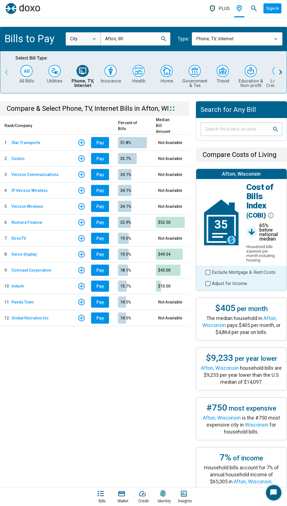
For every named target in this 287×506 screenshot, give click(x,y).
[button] (163, 39)
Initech (17, 286)
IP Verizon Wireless (29, 190)
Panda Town (22, 302)
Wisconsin (257, 425)
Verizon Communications (35, 174)
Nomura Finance (26, 222)
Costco (18, 158)
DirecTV (18, 238)
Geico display (24, 254)
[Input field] (236, 129)
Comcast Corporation (31, 270)
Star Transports (25, 142)
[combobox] (83, 39)
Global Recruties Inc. (30, 318)
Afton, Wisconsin (220, 368)
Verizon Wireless (27, 206)
